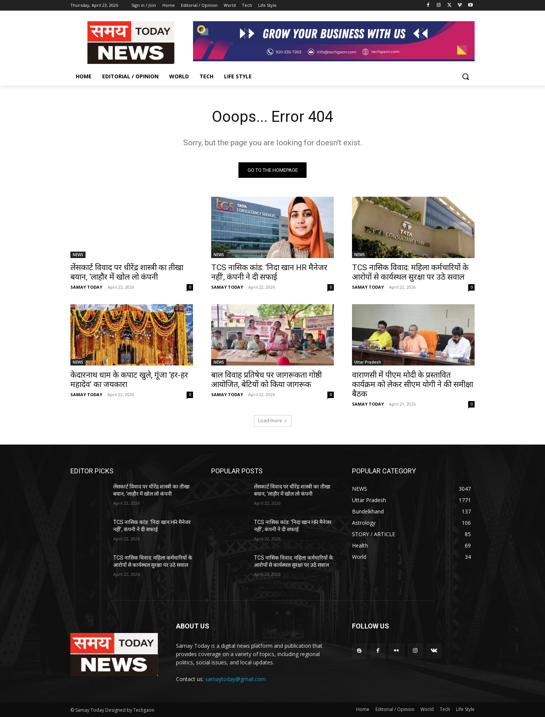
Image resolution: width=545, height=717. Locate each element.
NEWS (78, 254)
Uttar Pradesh (367, 362)
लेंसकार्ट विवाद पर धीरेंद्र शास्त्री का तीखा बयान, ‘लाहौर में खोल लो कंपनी (126, 272)
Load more (272, 420)
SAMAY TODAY (86, 287)
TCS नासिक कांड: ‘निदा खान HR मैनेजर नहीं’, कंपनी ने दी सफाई (269, 272)
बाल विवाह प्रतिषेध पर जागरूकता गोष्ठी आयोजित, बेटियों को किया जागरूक (266, 379)
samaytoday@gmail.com (235, 679)
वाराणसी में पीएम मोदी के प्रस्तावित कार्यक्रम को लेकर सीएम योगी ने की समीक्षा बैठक (412, 384)
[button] (465, 76)
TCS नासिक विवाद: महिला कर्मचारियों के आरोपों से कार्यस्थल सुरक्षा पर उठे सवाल (410, 272)
